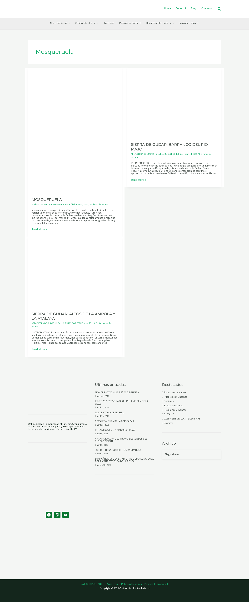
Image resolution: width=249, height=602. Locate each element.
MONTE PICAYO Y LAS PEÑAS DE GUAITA (117, 392)
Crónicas (168, 423)
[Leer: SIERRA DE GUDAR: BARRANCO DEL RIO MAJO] (174, 102)
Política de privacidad (156, 584)
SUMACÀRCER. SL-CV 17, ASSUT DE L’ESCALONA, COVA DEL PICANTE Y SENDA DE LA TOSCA (124, 459)
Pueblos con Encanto (42, 204)
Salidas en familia (173, 405)
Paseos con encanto (175, 392)
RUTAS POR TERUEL (173, 153)
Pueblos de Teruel (61, 204)
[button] (219, 9)
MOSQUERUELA (47, 199)
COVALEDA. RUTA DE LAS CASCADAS (114, 421)
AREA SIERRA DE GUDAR (142, 153)
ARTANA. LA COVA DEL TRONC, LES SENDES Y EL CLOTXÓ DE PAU (121, 439)
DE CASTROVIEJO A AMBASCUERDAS (115, 430)
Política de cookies (131, 584)
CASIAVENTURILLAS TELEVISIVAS (182, 418)
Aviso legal (113, 584)
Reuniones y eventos (175, 409)
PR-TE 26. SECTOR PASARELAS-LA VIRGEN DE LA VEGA (121, 402)
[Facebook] (49, 515)
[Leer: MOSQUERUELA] (75, 130)
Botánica (169, 401)
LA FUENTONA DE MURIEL (109, 412)
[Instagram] (57, 515)
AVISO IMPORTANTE (92, 584)
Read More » (39, 229)
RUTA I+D (159, 153)
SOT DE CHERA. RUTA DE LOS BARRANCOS (118, 450)
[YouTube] (65, 515)
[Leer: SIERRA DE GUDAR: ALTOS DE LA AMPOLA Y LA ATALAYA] (75, 272)
